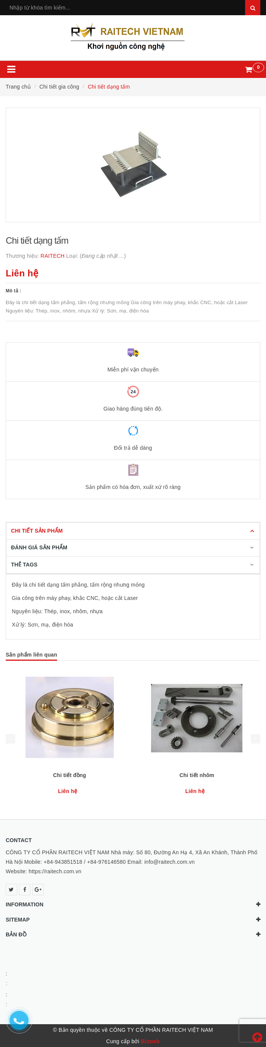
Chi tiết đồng (196, 775)
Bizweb (150, 1041)
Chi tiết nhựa (69, 775)
